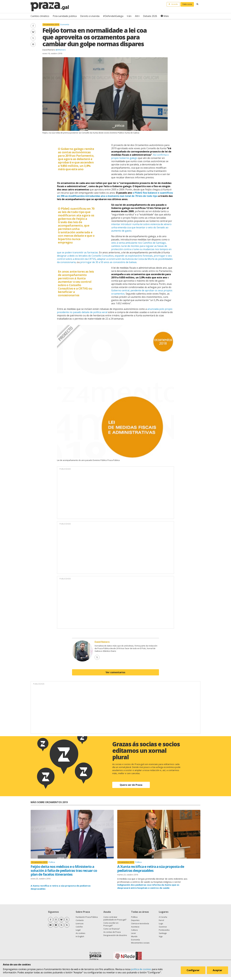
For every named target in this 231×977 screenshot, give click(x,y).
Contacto (80, 920)
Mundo (134, 936)
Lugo (161, 923)
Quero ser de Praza (131, 784)
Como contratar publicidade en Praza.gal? (114, 918)
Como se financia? (111, 928)
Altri (137, 16)
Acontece (135, 926)
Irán (129, 16)
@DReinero (61, 49)
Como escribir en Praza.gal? (110, 924)
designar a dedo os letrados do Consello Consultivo (85, 255)
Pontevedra (164, 930)
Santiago (163, 933)
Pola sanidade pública (65, 16)
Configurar (193, 970)
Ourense (163, 926)
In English (80, 936)
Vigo (161, 936)
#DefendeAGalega (113, 16)
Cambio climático (40, 16)
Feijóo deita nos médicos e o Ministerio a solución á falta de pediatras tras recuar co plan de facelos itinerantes (64, 870)
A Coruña (163, 917)
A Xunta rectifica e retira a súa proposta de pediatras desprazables (150, 868)
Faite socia (187, 4)
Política (52, 862)
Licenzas (80, 923)
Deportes (135, 920)
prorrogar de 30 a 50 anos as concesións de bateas (108, 262)
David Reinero (48, 49)
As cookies (80, 933)
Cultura (134, 930)
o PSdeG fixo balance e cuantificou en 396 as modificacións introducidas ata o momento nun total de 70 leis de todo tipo (115, 194)
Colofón (79, 926)
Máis (166, 16)
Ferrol (161, 920)
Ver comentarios (115, 672)
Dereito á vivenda (89, 16)
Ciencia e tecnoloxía (140, 923)
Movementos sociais (140, 942)
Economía (64, 24)
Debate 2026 (150, 16)
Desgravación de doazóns (115, 935)
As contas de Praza (112, 932)
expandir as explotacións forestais (134, 255)
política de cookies (141, 969)
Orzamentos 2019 (51, 24)
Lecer (133, 933)
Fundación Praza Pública (87, 917)
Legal (78, 930)
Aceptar (217, 970)
